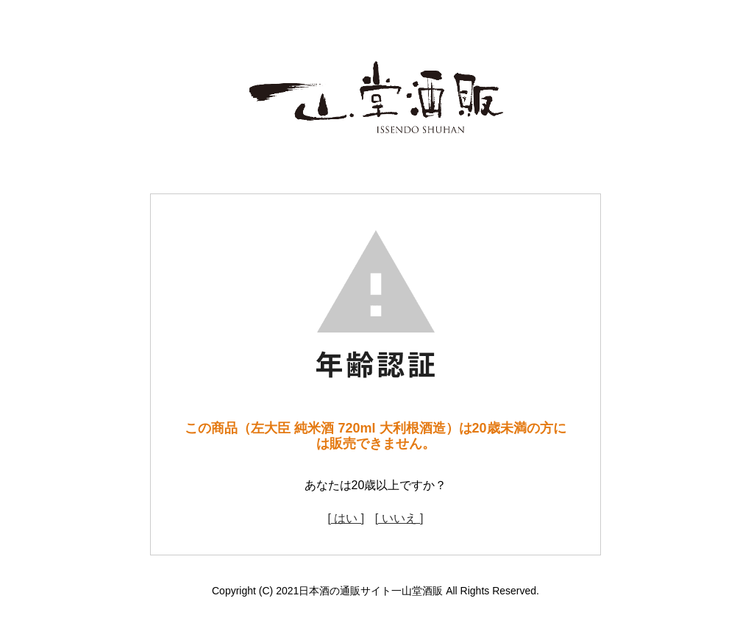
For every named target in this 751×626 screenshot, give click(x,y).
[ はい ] (345, 518)
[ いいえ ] (399, 518)
